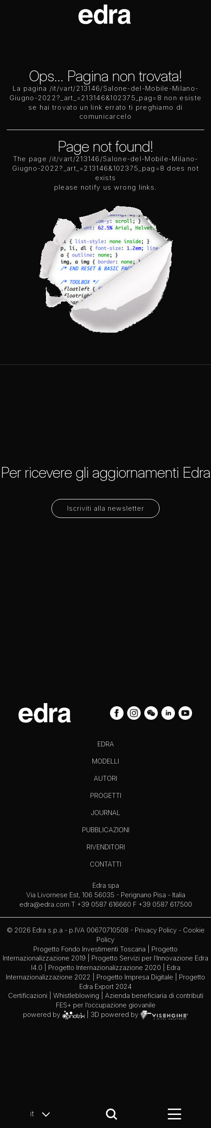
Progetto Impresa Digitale (134, 977)
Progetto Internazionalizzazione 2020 (104, 967)
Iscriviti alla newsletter (105, 508)
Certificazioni (27, 995)
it (42, 1114)
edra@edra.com (44, 904)
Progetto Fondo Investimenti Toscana (89, 949)
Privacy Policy (156, 930)
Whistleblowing (76, 995)
